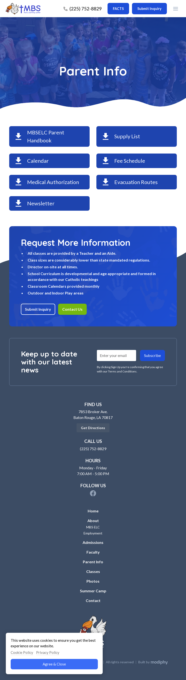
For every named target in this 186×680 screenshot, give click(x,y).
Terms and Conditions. (122, 371)
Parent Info (93, 561)
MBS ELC (93, 527)
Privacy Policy (47, 652)
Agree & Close (54, 664)
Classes (93, 571)
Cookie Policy (22, 652)
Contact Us (72, 309)
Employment (93, 533)
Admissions (93, 542)
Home (93, 511)
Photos (93, 581)
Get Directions (93, 428)
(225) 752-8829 (93, 448)
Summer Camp (93, 590)
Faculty (93, 552)
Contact (93, 600)
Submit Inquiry (38, 309)
